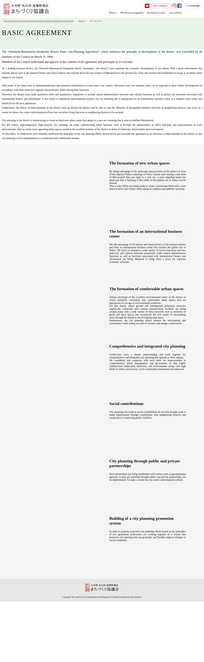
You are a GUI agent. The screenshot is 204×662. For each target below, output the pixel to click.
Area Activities (175, 12)
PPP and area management (131, 12)
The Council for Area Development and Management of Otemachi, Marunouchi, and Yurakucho (39, 21)
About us (113, 12)
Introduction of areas (156, 12)
